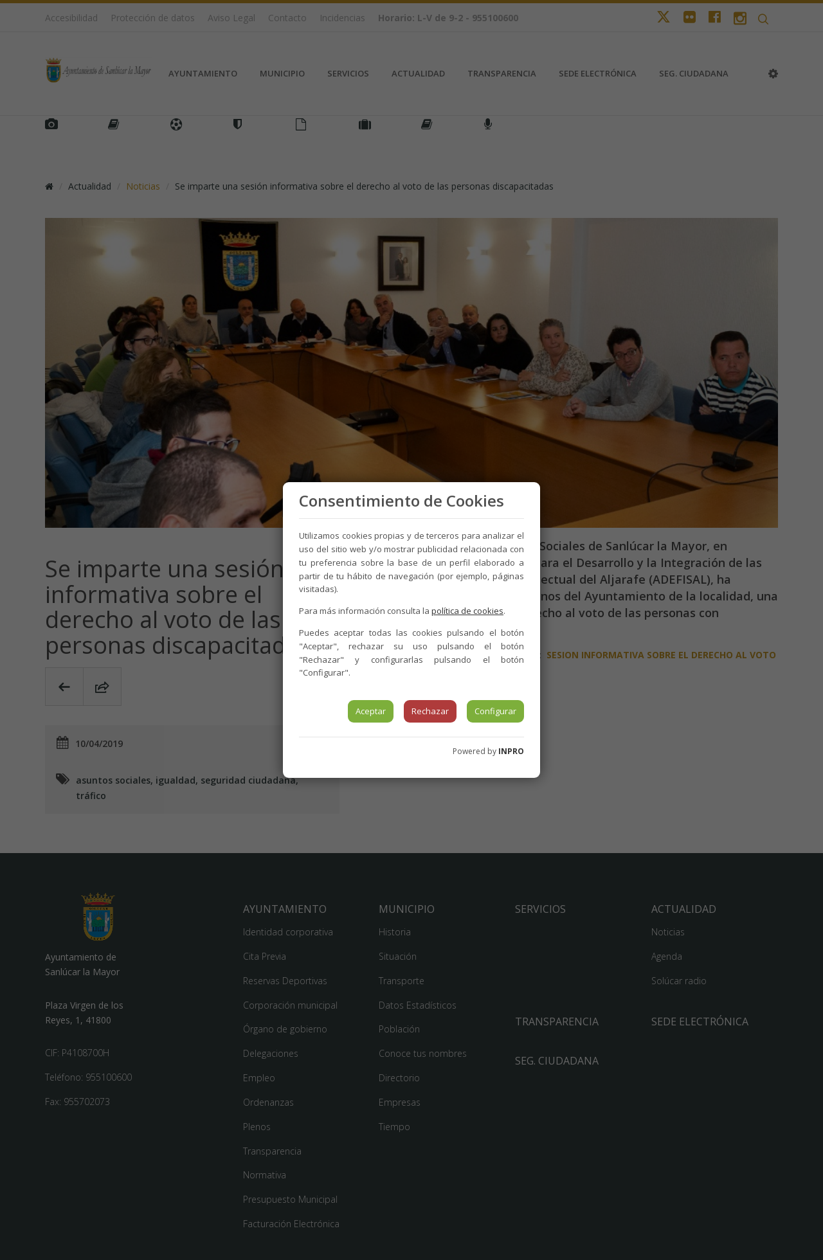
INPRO (511, 751)
